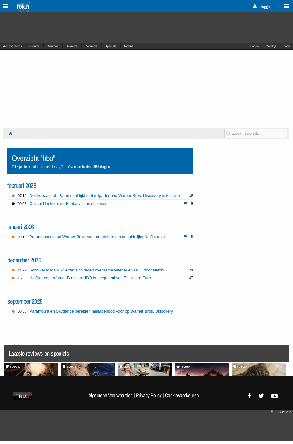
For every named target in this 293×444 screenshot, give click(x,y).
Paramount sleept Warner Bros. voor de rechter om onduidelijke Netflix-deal (97, 236)
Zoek (286, 46)
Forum (254, 46)
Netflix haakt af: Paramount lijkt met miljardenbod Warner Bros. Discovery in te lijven (105, 195)
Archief (128, 46)
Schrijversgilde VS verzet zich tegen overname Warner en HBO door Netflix (97, 270)
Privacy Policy (148, 395)
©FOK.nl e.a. (281, 412)
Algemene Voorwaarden (111, 395)
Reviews (71, 46)
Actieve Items (12, 46)
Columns (52, 46)
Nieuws (34, 46)
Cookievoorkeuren (182, 395)
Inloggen (262, 6)
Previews (91, 46)
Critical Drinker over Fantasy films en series (69, 203)
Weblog (271, 46)
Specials (110, 46)
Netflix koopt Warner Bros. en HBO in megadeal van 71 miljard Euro (90, 278)
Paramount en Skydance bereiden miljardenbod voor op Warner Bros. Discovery (101, 311)
